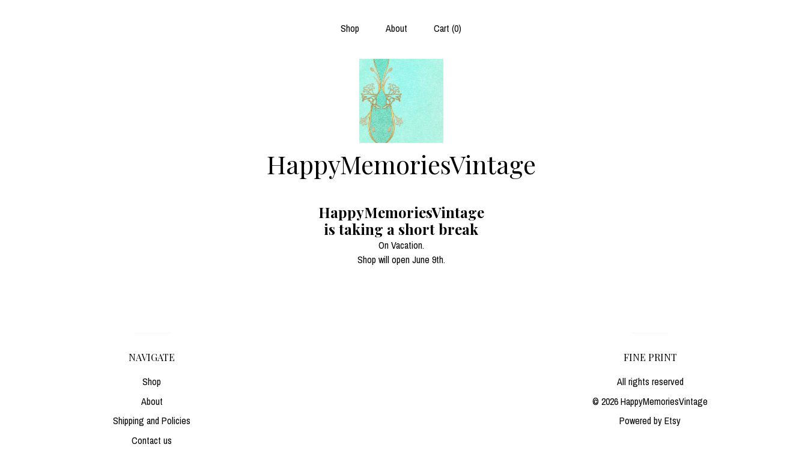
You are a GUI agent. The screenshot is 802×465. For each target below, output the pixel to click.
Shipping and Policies (151, 420)
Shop (350, 28)
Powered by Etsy (650, 420)
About (396, 28)
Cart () (447, 28)
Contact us (152, 440)
